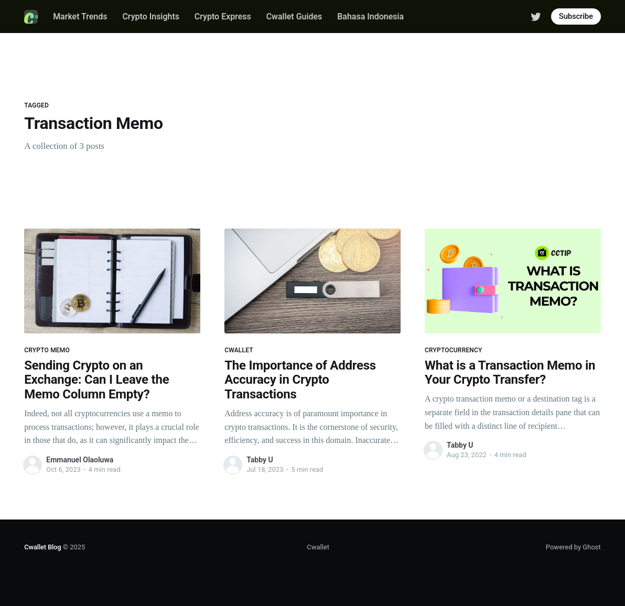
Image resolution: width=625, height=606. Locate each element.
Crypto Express (223, 16)
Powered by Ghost (573, 547)
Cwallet (318, 547)
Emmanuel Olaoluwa (79, 460)
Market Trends (80, 16)
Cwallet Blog (42, 547)
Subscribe (576, 16)
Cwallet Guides (294, 16)
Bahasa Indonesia (370, 16)
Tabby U (259, 460)
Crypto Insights (150, 16)
